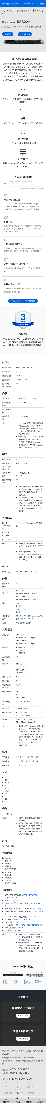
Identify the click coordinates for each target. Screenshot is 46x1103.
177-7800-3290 (22, 1078)
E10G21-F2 (18, 925)
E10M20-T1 (34, 917)
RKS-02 (31, 619)
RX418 (29, 163)
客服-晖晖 (18, 1093)
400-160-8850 (19, 1069)
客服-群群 (7, 1093)
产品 (11, 10)
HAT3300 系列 (35, 909)
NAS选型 (30, 1093)
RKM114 (24, 619)
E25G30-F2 (19, 922)
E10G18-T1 (37, 925)
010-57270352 (19, 1072)
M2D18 (28, 919)
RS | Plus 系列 (36, 10)
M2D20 (22, 919)
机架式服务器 (21, 10)
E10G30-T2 (28, 925)
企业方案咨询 (23, 1039)
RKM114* (21, 930)
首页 (4, 10)
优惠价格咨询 (23, 1016)
